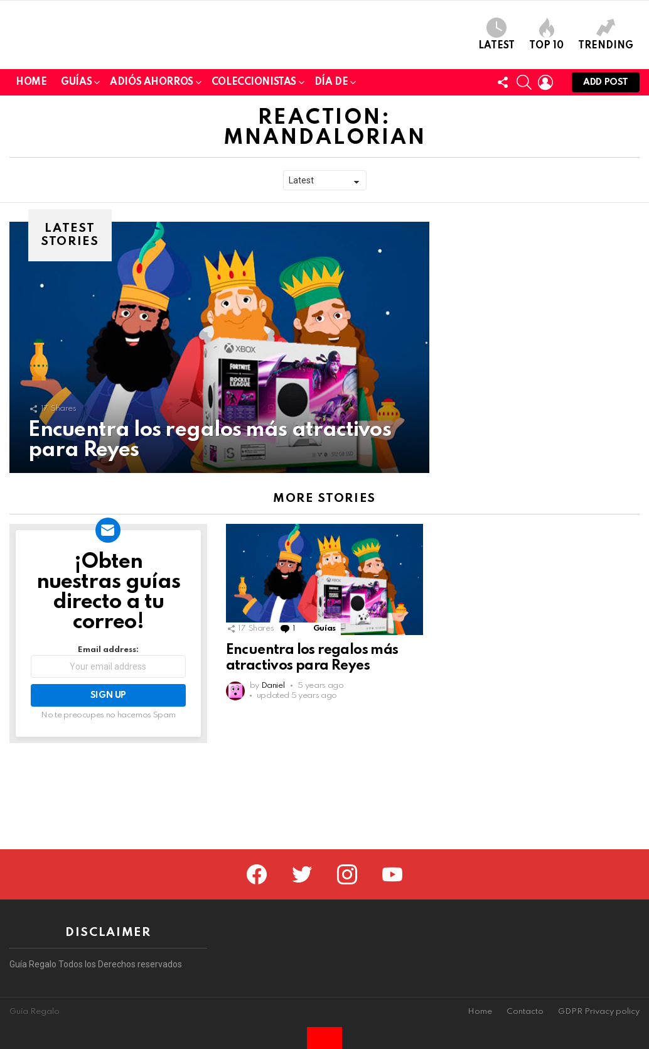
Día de (331, 171)
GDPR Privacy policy (599, 1012)
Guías (76, 171)
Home (31, 169)
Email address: (108, 748)
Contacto (525, 1012)
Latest (496, 77)
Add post (605, 172)
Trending (605, 77)
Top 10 (546, 77)
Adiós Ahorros (151, 171)
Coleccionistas (254, 171)
